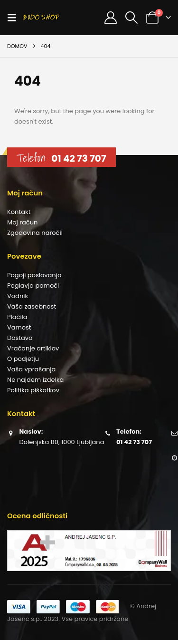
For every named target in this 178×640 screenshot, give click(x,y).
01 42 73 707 (78, 158)
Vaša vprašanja (31, 369)
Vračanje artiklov (33, 348)
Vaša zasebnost (31, 306)
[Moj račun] (110, 17)
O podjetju (23, 358)
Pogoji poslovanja (34, 275)
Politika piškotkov (33, 390)
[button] (14, 18)
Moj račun (22, 222)
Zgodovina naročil (35, 232)
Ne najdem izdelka (35, 379)
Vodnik (17, 296)
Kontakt (18, 211)
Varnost (19, 327)
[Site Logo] (41, 17)
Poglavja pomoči (33, 285)
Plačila (17, 316)
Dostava (20, 337)
